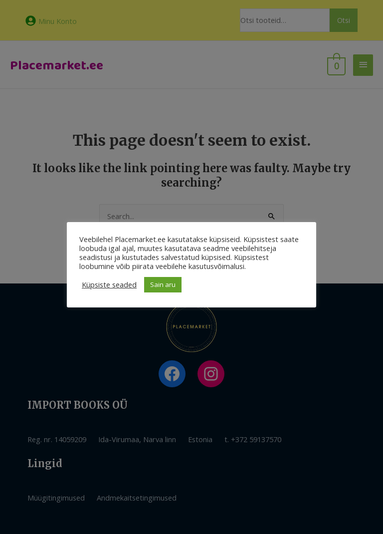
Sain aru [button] (163, 284)
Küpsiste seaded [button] (109, 284)
